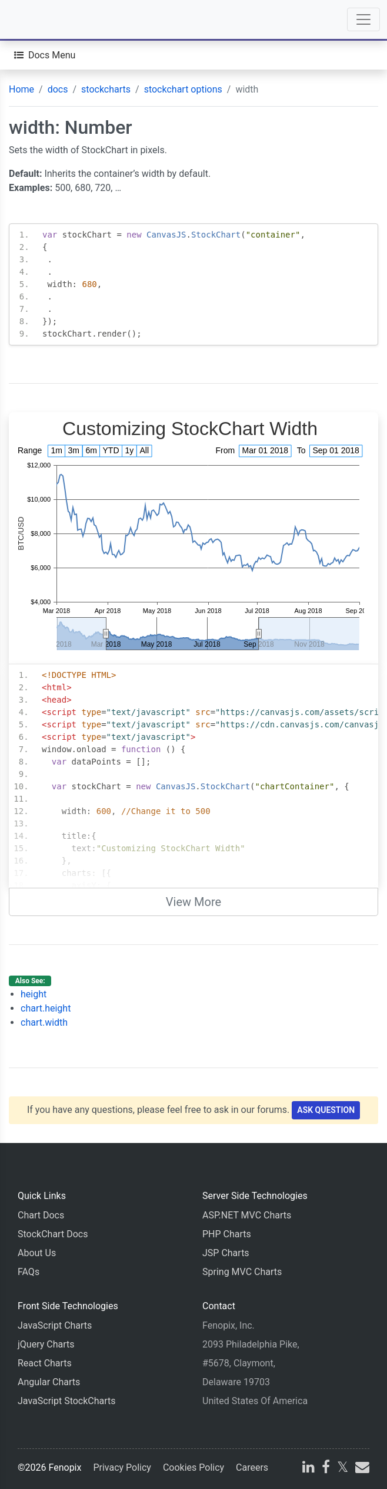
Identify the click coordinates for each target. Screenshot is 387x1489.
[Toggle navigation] (363, 19)
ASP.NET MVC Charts (246, 1215)
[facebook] (325, 1469)
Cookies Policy (193, 1467)
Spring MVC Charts (242, 1271)
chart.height (46, 1008)
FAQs (28, 1271)
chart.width (44, 1022)
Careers (252, 1467)
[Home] (42, 19)
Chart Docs (41, 1215)
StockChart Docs (53, 1234)
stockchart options (183, 89)
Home (21, 89)
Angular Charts (49, 1382)
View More (193, 902)
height (33, 994)
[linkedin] (308, 1469)
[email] (361, 1469)
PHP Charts (226, 1234)
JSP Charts (225, 1253)
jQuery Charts (46, 1344)
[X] (343, 1469)
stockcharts (106, 89)
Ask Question (326, 1110)
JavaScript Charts (55, 1325)
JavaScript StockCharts (67, 1400)
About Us (37, 1253)
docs (58, 89)
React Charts (45, 1363)
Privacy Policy (122, 1467)
